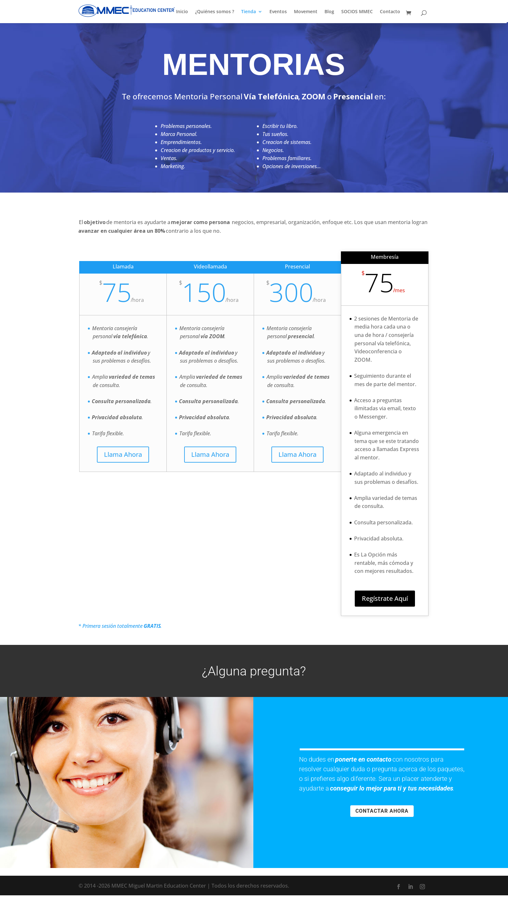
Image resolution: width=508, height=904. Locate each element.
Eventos (278, 11)
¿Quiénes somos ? (214, 11)
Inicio (182, 11)
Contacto (390, 11)
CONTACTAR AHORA (382, 811)
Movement (305, 11)
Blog (329, 11)
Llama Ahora (123, 454)
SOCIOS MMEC (357, 11)
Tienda (248, 11)
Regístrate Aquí (385, 598)
